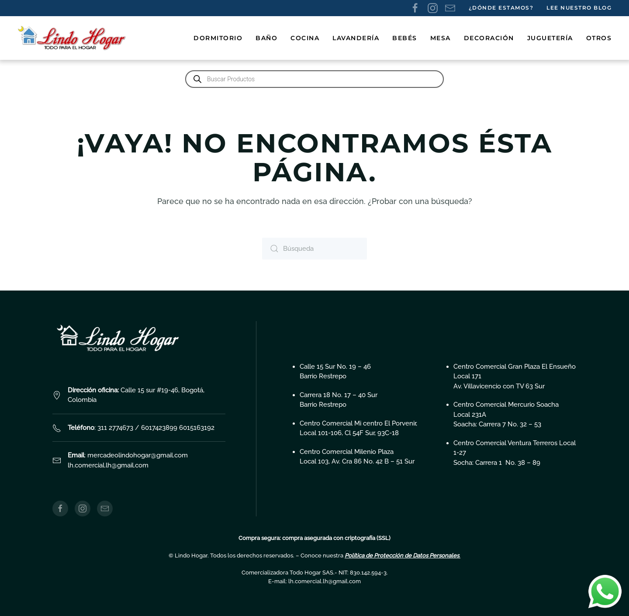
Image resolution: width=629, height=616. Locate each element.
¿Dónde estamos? (501, 7)
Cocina (304, 38)
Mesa (440, 38)
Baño (266, 38)
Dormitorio (218, 38)
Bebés (404, 38)
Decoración (489, 38)
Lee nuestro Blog (579, 7)
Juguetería (550, 38)
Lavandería (355, 38)
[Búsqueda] (314, 249)
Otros (599, 38)
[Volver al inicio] (73, 38)
